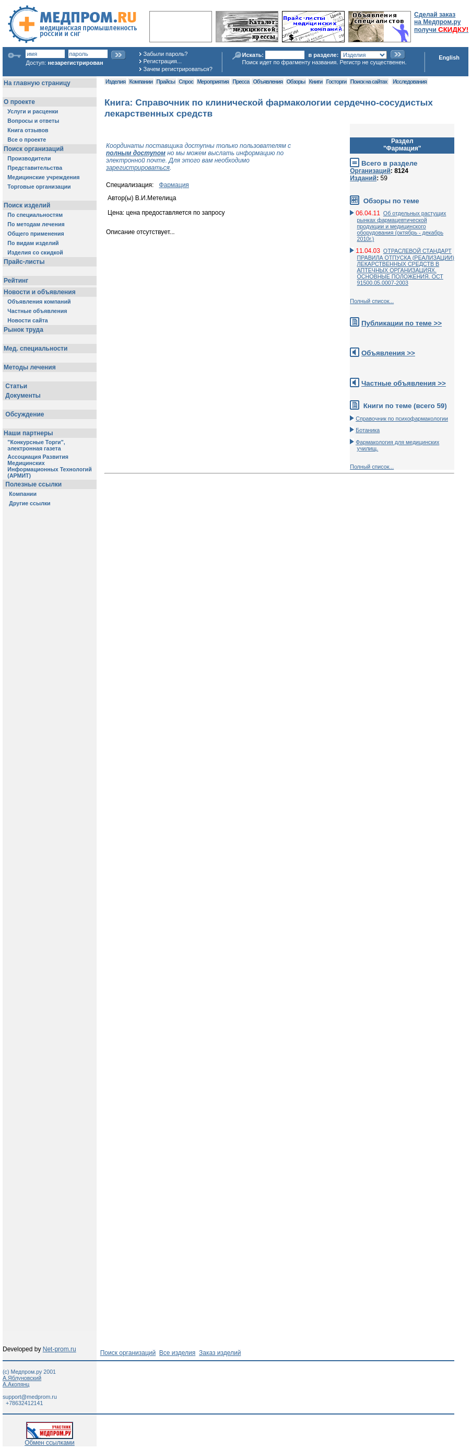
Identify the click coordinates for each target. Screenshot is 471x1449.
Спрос (186, 81)
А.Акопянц (16, 1384)
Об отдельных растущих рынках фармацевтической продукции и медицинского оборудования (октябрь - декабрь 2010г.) (401, 226)
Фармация (174, 185)
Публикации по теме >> (401, 323)
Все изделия (177, 1353)
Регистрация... (163, 61)
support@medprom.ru (30, 1397)
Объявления (268, 81)
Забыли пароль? (166, 54)
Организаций (370, 171)
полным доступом (136, 153)
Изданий (363, 178)
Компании (141, 81)
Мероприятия (213, 81)
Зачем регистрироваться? (178, 69)
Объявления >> (388, 353)
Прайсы (165, 81)
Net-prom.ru (59, 1349)
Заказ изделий (220, 1353)
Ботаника (368, 430)
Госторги (336, 81)
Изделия (115, 81)
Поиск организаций (128, 1353)
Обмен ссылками (50, 1439)
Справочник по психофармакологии (402, 418)
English (449, 57)
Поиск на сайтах (368, 81)
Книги (315, 81)
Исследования (410, 81)
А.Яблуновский (22, 1378)
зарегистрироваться (138, 167)
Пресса (240, 81)
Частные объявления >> (403, 383)
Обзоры (296, 81)
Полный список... (372, 301)
